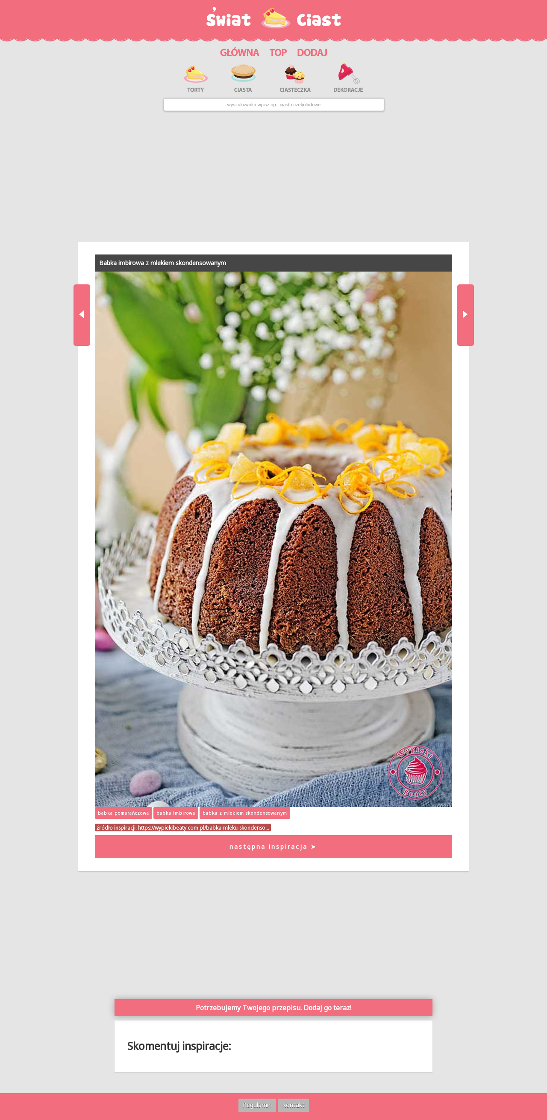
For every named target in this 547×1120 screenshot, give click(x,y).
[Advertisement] (274, 176)
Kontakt (293, 1105)
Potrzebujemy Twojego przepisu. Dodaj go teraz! (273, 1007)
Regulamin (257, 1105)
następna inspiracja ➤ (273, 846)
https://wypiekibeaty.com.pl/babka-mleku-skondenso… (203, 827)
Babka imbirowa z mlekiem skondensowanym (162, 263)
